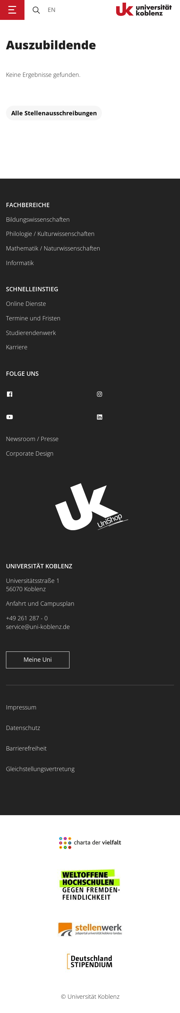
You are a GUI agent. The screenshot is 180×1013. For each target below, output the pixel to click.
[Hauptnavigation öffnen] (12, 10)
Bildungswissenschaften (38, 219)
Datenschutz (23, 728)
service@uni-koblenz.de (38, 627)
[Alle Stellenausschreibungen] (54, 113)
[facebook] (10, 394)
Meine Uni (37, 659)
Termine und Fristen (33, 318)
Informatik (20, 263)
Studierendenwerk (31, 333)
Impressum (21, 707)
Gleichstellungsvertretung (40, 769)
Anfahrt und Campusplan (40, 603)
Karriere (16, 347)
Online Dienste (26, 304)
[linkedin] (100, 417)
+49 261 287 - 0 (27, 618)
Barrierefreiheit (26, 748)
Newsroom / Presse (32, 439)
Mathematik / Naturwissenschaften (53, 248)
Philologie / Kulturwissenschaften (50, 234)
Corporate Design (30, 453)
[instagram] (100, 394)
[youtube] (10, 417)
